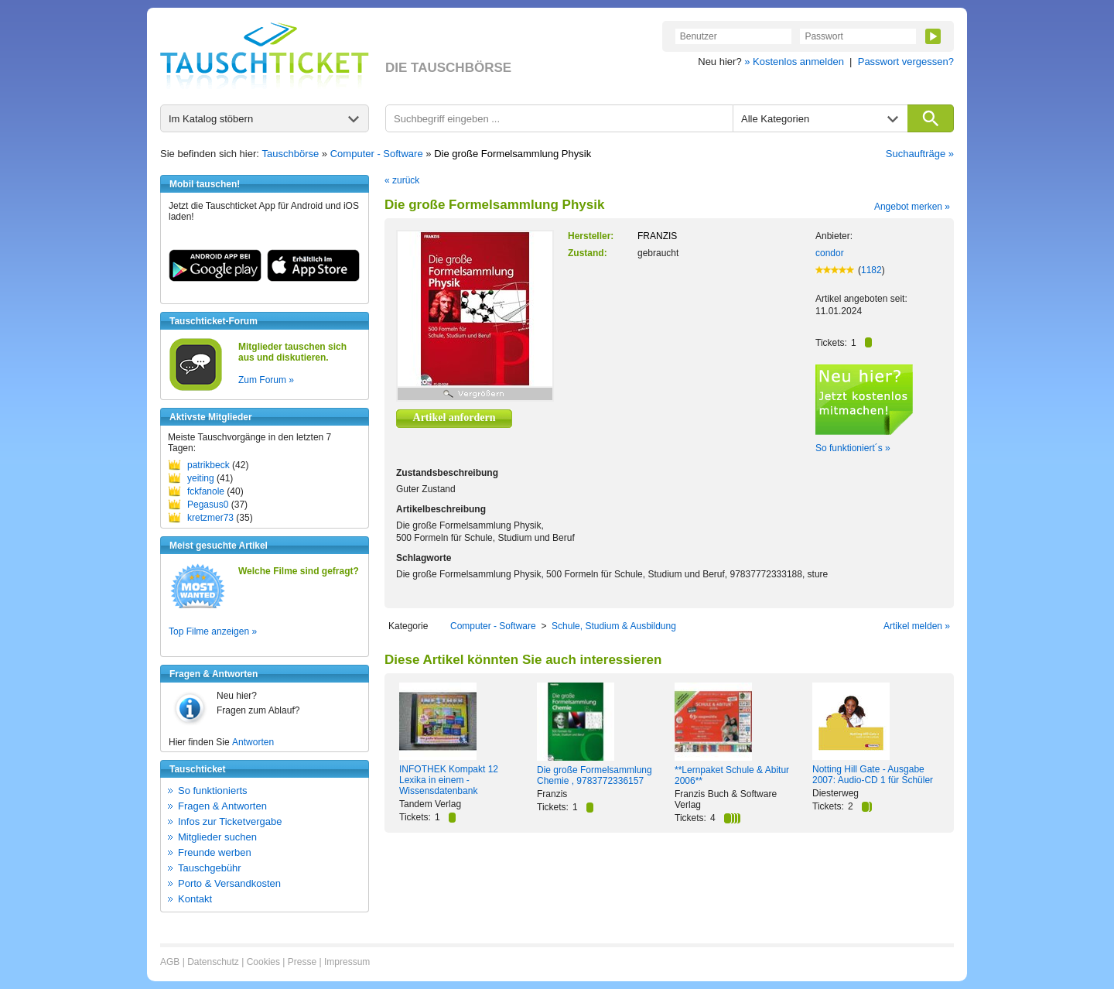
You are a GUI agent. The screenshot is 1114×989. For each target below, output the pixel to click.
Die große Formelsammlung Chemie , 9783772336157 (594, 775)
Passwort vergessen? (906, 61)
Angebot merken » (912, 206)
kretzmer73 (210, 517)
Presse (302, 961)
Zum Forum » (266, 380)
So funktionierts (213, 790)
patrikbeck (208, 465)
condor (829, 253)
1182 (871, 270)
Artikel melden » (916, 626)
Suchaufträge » (920, 153)
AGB (169, 961)
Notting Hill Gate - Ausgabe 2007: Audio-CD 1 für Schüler (872, 774)
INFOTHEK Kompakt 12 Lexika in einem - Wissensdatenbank (448, 780)
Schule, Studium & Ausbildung (614, 626)
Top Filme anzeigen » (213, 631)
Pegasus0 (207, 504)
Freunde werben (214, 852)
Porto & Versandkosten (229, 883)
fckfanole (205, 491)
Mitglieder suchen (217, 837)
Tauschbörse (291, 153)
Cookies (263, 961)
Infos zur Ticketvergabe (230, 821)
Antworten (253, 742)
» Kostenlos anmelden (794, 61)
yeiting (200, 478)
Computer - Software (376, 153)
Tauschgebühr (209, 868)
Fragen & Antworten (222, 806)
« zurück (401, 180)
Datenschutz (213, 961)
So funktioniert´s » (852, 448)
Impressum (347, 961)
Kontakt (195, 899)
